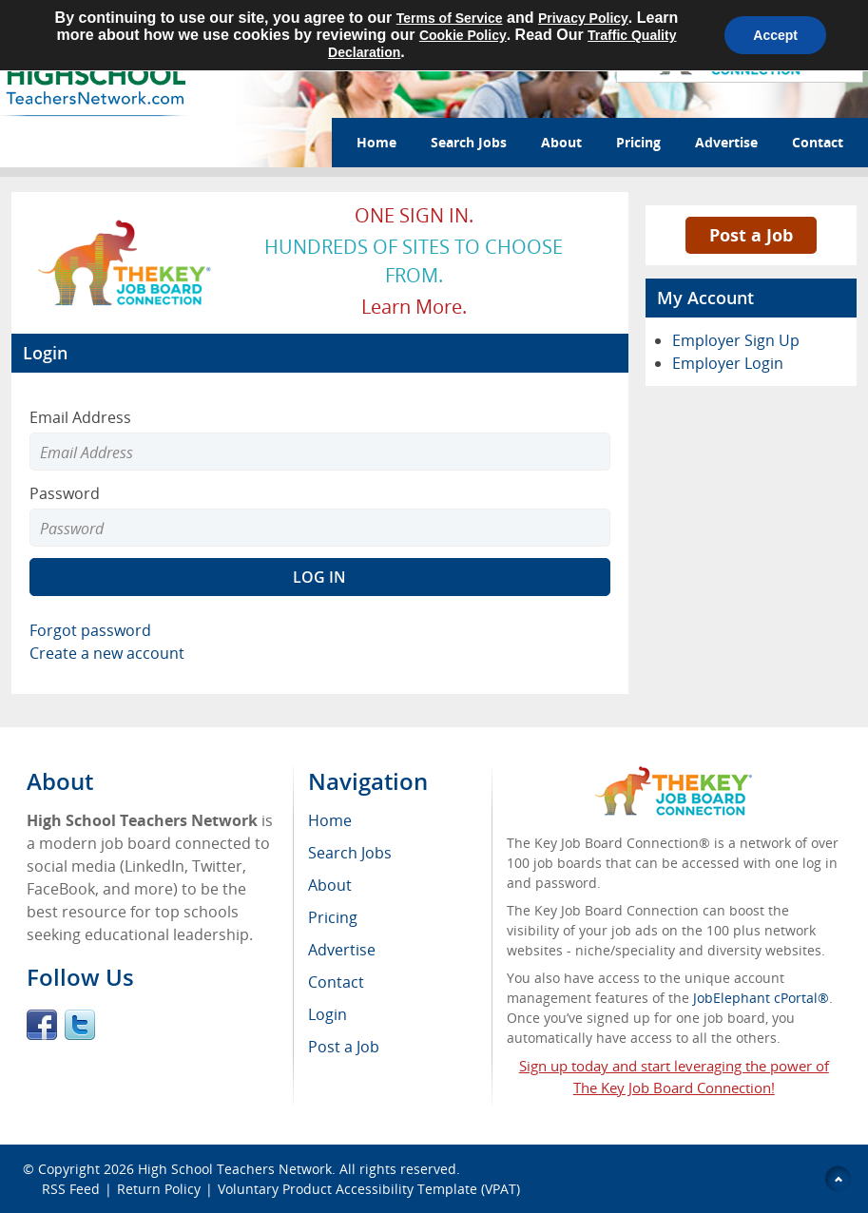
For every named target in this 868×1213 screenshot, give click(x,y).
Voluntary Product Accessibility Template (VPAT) (369, 1189)
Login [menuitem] (327, 1014)
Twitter (80, 1025)
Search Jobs (469, 142)
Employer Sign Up (736, 340)
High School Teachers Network (235, 1169)
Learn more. (414, 306)
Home (376, 142)
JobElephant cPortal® (761, 998)
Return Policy (159, 1189)
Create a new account (106, 653)
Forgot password (90, 630)
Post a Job (751, 234)
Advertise (726, 142)
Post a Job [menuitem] (343, 1046)
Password (64, 493)
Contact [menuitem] (336, 982)
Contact (817, 142)
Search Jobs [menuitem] (350, 852)
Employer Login (727, 363)
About (561, 142)
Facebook (42, 1025)
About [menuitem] (330, 885)
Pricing (638, 142)
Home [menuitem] (330, 820)
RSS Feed (71, 1189)
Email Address (80, 417)
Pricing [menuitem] (332, 917)
